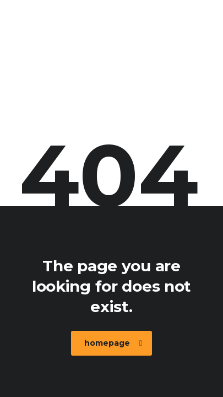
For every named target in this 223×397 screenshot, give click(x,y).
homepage (113, 343)
